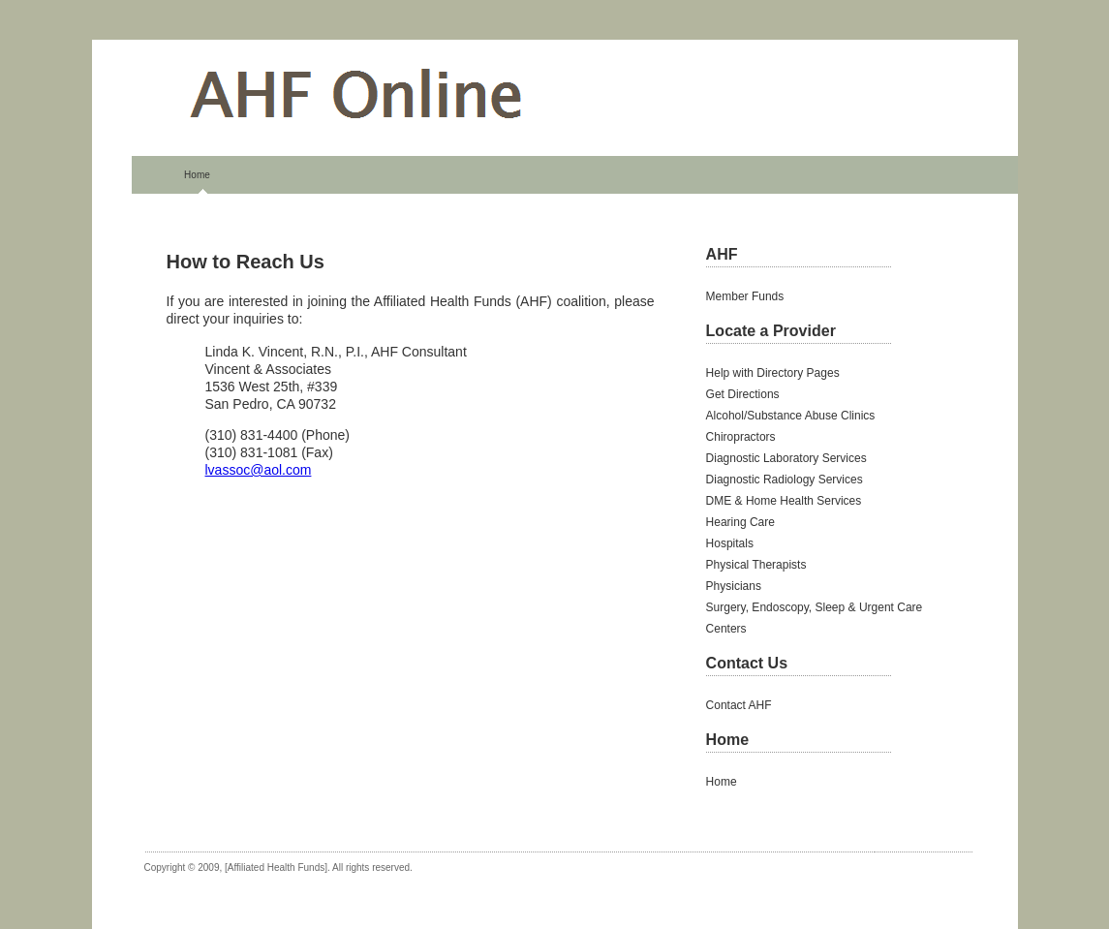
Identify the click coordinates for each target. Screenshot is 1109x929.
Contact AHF (739, 705)
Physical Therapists (756, 565)
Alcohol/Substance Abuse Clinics (791, 415)
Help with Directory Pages (773, 373)
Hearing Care (740, 522)
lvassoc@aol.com (258, 470)
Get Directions (743, 394)
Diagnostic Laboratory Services (786, 458)
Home (197, 175)
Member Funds (745, 296)
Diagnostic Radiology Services (784, 479)
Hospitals (730, 543)
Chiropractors (741, 437)
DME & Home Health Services (784, 501)
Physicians (733, 586)
